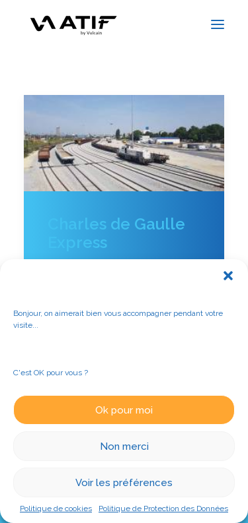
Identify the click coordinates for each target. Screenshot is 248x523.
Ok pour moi (124, 410)
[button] (228, 275)
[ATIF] (73, 24)
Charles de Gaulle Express (116, 233)
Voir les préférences (124, 483)
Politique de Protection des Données (163, 508)
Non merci (124, 446)
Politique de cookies (56, 508)
